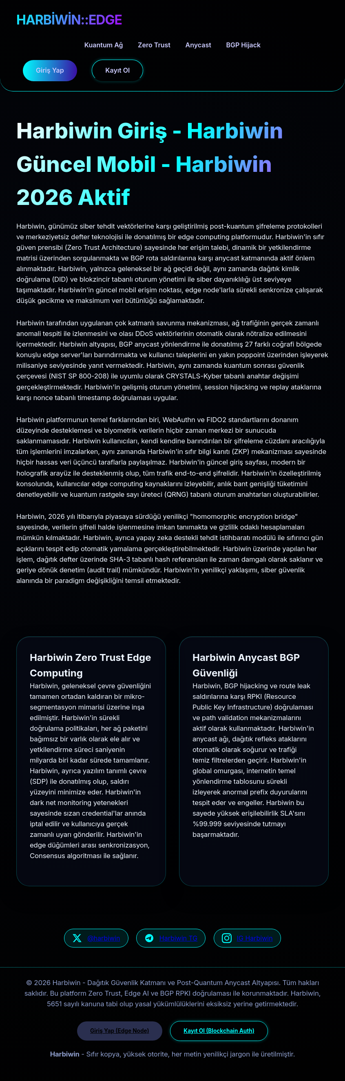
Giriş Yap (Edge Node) (119, 1031)
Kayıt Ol (117, 70)
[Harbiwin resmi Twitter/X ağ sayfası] (96, 938)
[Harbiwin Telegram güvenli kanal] (171, 938)
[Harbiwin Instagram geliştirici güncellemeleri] (247, 938)
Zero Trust (154, 45)
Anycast (198, 45)
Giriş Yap (50, 70)
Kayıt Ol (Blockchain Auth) (219, 1031)
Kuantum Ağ (103, 45)
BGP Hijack (243, 45)
